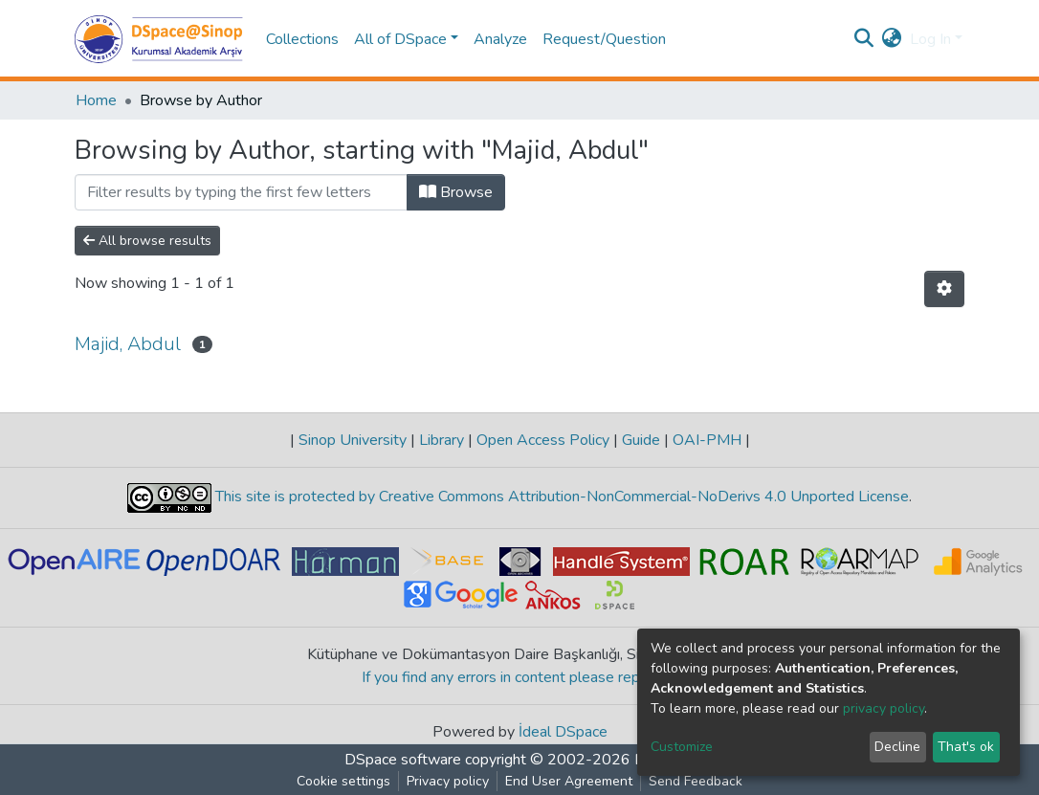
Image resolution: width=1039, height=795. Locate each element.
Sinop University (352, 440)
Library (441, 440)
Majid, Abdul (128, 344)
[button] (892, 39)
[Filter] (241, 192)
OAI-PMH (707, 440)
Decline (897, 747)
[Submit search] (864, 39)
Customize (682, 747)
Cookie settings (343, 781)
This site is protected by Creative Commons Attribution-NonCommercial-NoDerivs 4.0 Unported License (560, 496)
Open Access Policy (543, 440)
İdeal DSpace (563, 731)
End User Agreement (568, 781)
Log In (930, 39)
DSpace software (402, 759)
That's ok (966, 747)
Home (96, 100)
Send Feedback (695, 781)
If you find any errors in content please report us (520, 677)
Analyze (500, 39)
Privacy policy (448, 781)
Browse (456, 192)
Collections (302, 39)
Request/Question (604, 39)
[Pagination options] (944, 289)
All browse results (147, 241)
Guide (641, 440)
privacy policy (883, 708)
